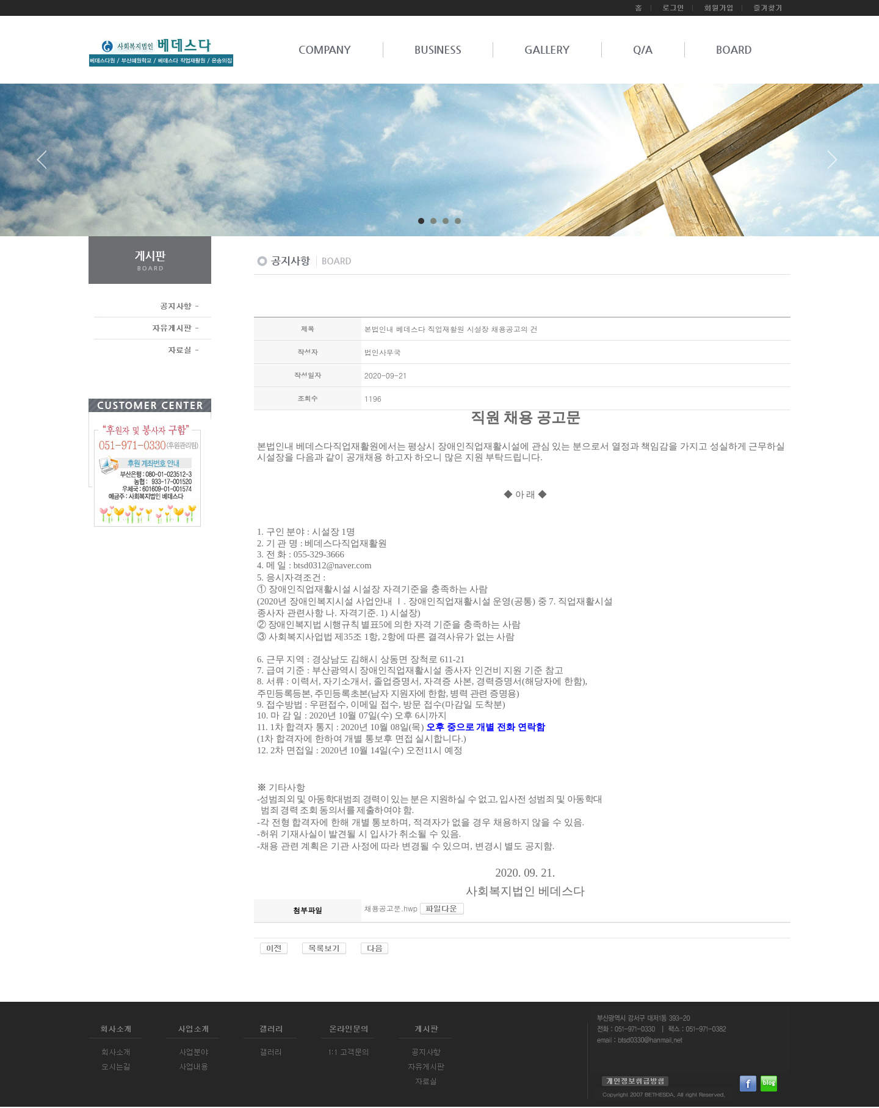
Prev (46, 164)
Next (832, 164)
